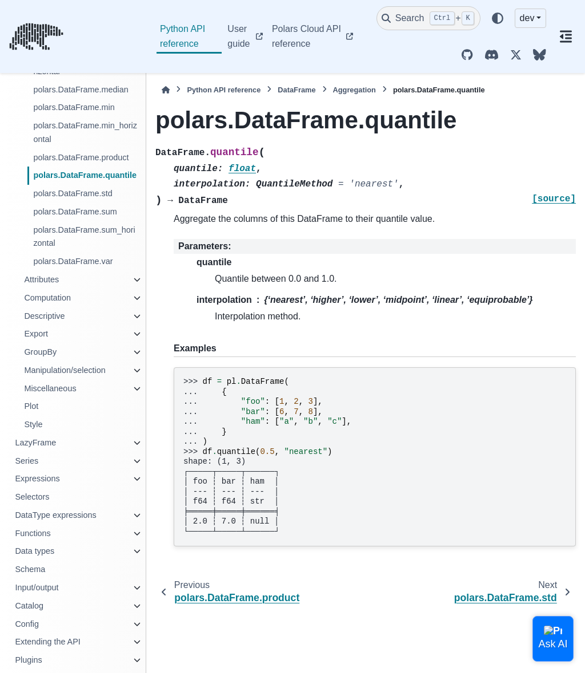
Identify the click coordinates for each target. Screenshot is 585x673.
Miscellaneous (50, 388)
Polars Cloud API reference (306, 36)
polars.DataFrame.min (73, 107)
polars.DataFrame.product (81, 157)
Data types (34, 551)
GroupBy (40, 351)
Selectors (32, 496)
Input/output (36, 587)
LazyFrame (35, 442)
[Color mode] (497, 18)
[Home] (166, 90)
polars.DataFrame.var (73, 261)
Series (26, 460)
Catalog (29, 605)
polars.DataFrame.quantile (85, 175)
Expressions (37, 478)
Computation (47, 297)
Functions (32, 533)
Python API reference (182, 36)
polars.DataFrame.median (80, 89)
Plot (31, 406)
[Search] (428, 18)
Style (33, 424)
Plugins (28, 659)
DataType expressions (55, 515)
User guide (238, 36)
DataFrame (296, 90)
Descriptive (44, 316)
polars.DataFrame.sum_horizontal (84, 236)
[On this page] (565, 36)
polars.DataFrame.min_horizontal (85, 132)
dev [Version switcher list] (527, 18)
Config (27, 624)
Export (36, 333)
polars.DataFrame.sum (75, 211)
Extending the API (47, 641)
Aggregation (354, 90)
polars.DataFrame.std (72, 193)
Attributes (41, 279)
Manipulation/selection (64, 370)
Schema (30, 569)
